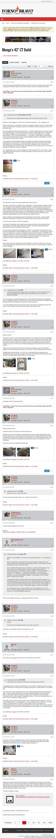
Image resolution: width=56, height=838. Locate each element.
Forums (18, 830)
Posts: (25, 77)
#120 (51, 779)
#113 (51, 487)
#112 (51, 425)
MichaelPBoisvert (17, 540)
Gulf (12, 72)
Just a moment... (20, 795)
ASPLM (13, 644)
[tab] (5, 62)
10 (33, 823)
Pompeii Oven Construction (38, 23)
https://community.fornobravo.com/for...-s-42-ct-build (23, 178)
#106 (51, 82)
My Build (10, 93)
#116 (51, 616)
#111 (51, 398)
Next (50, 823)
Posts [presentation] (5, 62)
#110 (51, 332)
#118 (51, 676)
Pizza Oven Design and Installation (20, 23)
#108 (51, 199)
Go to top (49, 830)
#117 (51, 655)
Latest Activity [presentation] (14, 62)
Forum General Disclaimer (10, 55)
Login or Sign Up (47, 1)
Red (6, 830)
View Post (30, 114)
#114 (51, 523)
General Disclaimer (37, 830)
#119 (51, 737)
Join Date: (14, 77)
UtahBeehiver (15, 512)
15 (44, 823)
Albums (26, 830)
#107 (51, 111)
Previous (8, 823)
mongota (14, 100)
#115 (51, 550)
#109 (51, 286)
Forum (7, 23)
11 (39, 823)
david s (13, 769)
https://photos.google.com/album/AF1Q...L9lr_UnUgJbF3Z (19, 532)
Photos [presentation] (24, 62)
